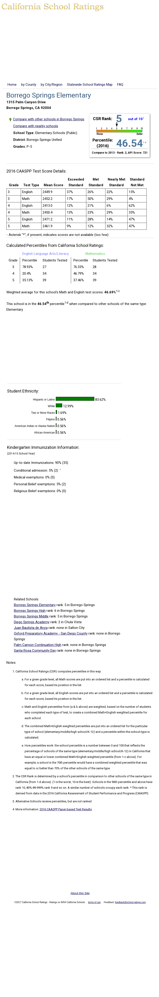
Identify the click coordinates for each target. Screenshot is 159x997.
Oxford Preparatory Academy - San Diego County (50, 633)
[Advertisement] (79, 48)
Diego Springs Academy (31, 622)
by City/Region (51, 85)
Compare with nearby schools (35, 126)
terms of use (94, 902)
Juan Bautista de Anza (31, 628)
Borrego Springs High (30, 611)
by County (28, 85)
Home (12, 85)
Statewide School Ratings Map (90, 85)
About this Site (80, 893)
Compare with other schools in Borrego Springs (48, 119)
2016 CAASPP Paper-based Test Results (66, 809)
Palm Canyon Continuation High (37, 645)
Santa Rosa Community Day (35, 650)
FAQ (120, 85)
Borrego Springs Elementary (35, 605)
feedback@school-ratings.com (130, 902)
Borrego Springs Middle (31, 616)
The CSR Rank (24, 776)
